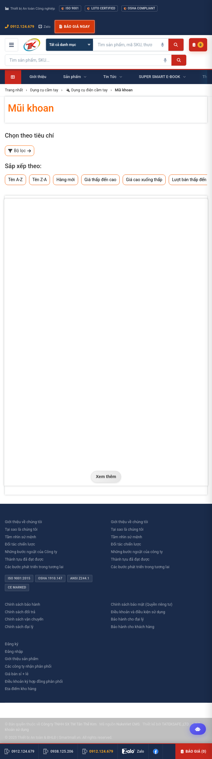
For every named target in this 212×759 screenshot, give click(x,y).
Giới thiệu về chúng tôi (23, 522)
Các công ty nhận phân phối (28, 666)
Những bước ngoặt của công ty (137, 551)
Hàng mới (65, 179)
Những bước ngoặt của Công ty (31, 551)
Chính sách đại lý (19, 626)
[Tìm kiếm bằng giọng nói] (162, 44)
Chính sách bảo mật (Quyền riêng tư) (141, 604)
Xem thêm (106, 476)
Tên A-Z (15, 179)
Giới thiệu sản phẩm (21, 658)
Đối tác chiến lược (20, 544)
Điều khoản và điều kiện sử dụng (138, 612)
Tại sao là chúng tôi (21, 529)
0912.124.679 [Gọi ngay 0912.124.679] (19, 26)
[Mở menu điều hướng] (11, 44)
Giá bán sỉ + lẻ (16, 674)
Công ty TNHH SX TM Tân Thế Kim (68, 724)
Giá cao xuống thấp (144, 179)
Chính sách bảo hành (22, 604)
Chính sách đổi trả (20, 612)
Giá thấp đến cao (100, 179)
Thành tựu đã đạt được (24, 559)
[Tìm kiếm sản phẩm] (124, 45)
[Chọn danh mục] (69, 45)
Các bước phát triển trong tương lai (34, 567)
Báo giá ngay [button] (74, 26)
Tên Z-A (39, 179)
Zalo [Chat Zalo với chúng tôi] (44, 26)
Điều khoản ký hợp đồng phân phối (34, 681)
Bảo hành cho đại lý (127, 619)
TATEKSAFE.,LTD (175, 724)
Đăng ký (11, 644)
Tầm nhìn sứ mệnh (20, 537)
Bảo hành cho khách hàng (132, 626)
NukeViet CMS (128, 724)
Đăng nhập (14, 651)
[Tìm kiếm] (175, 45)
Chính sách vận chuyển (24, 619)
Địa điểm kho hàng (20, 688)
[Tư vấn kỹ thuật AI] (198, 729)
